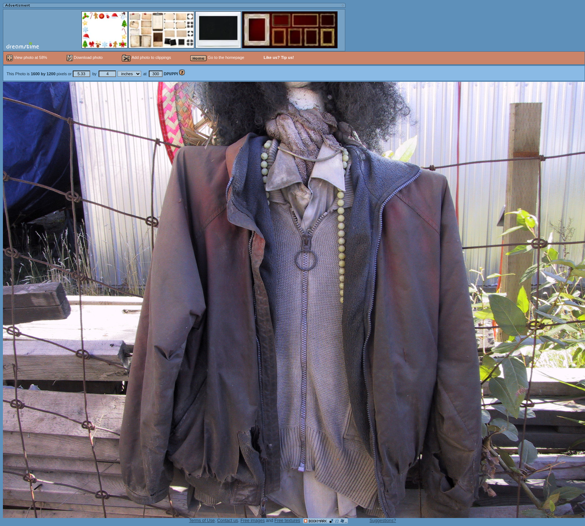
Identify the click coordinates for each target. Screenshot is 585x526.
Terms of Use (202, 520)
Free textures (287, 520)
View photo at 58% (27, 57)
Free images (252, 520)
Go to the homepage (217, 57)
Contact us (227, 520)
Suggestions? (383, 520)
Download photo (85, 57)
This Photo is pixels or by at (93, 74)
